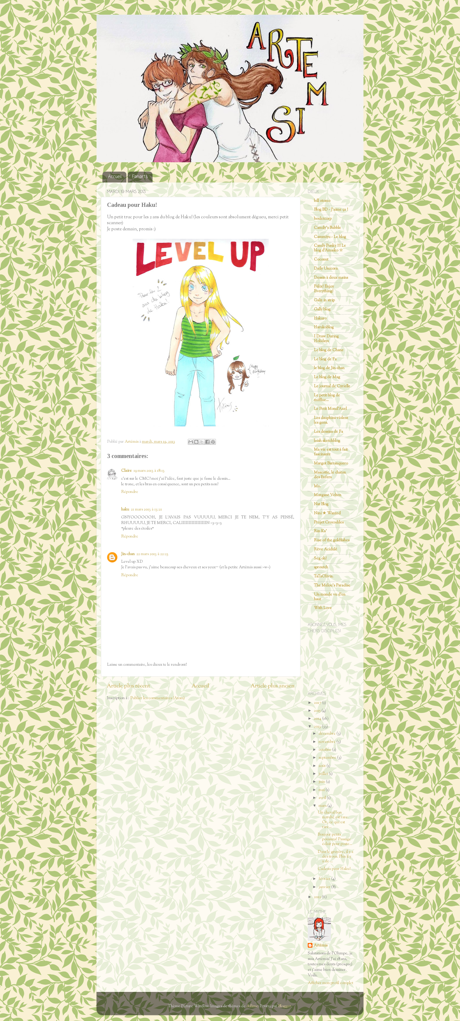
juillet (324, 774)
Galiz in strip (324, 300)
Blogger (284, 1006)
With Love (323, 608)
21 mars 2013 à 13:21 (146, 509)
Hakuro (320, 318)
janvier (325, 887)
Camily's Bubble (327, 228)
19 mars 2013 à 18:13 (149, 471)
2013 (318, 726)
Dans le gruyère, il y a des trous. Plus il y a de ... (335, 856)
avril (323, 798)
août (323, 766)
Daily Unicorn (326, 268)
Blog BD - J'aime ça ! (331, 209)
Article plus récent (128, 686)
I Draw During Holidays (326, 339)
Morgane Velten (327, 495)
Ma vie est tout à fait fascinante (331, 452)
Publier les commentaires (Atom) (157, 698)
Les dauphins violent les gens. (331, 420)
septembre (328, 757)
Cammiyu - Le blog (330, 237)
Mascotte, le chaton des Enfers (330, 475)
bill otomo (322, 201)
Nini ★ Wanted (327, 513)
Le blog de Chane (329, 350)
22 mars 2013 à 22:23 (152, 554)
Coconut (321, 259)
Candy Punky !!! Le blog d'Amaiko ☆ (330, 248)
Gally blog (322, 309)
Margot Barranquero (331, 463)
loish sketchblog (327, 441)
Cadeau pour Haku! (334, 869)
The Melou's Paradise (332, 585)
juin (322, 782)
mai (322, 790)
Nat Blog (321, 504)
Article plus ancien (273, 686)
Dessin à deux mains (331, 277)
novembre (327, 742)
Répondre (129, 492)
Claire (126, 471)
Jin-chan (128, 554)
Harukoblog (324, 327)
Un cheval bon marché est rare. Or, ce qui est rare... (333, 820)
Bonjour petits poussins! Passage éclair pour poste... (335, 839)
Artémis (320, 945)
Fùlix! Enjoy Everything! (324, 289)
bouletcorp (323, 219)
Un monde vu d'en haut (329, 597)
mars (323, 806)
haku (125, 509)
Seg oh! (320, 558)
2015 (318, 711)
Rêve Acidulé (325, 549)
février (325, 879)
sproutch (321, 567)
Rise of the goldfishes (331, 540)
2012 (318, 897)
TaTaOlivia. (323, 576)
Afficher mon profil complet (330, 983)
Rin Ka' (320, 531)
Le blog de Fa (325, 359)
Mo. (317, 486)
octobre (325, 750)
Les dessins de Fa (328, 432)
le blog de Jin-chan (329, 368)
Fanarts (140, 177)
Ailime (252, 1006)
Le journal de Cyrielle (332, 386)
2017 (318, 703)
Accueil (115, 177)
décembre (327, 733)
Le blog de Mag (327, 377)
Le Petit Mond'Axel (330, 409)
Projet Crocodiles (329, 522)
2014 (318, 718)
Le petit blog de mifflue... (327, 398)
